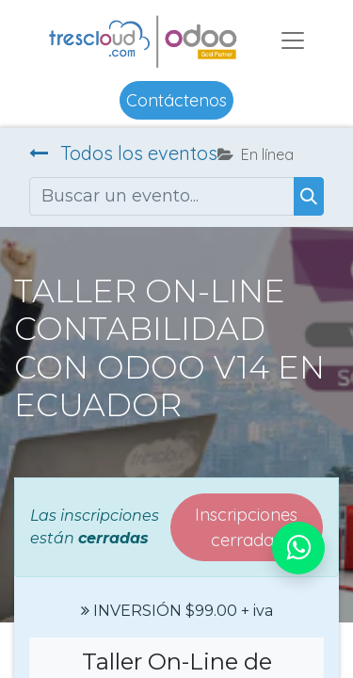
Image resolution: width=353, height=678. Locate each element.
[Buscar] (309, 196)
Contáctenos (176, 100)
